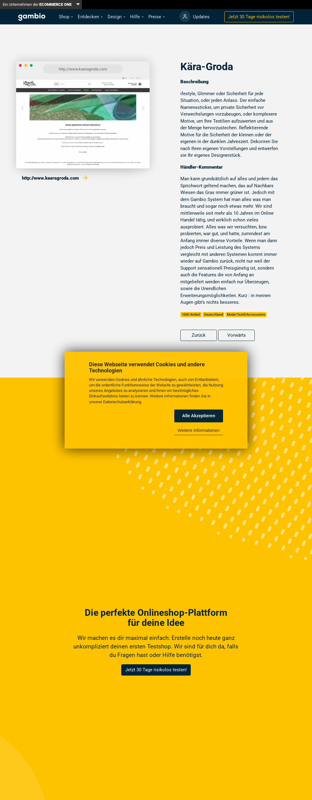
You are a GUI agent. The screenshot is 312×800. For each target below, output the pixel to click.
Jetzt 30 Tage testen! (259, 17)
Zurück (199, 335)
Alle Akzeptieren (198, 415)
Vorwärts (236, 335)
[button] (65, 17)
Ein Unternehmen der (37, 4)
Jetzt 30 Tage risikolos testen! (156, 670)
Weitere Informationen (198, 430)
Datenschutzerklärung (122, 401)
